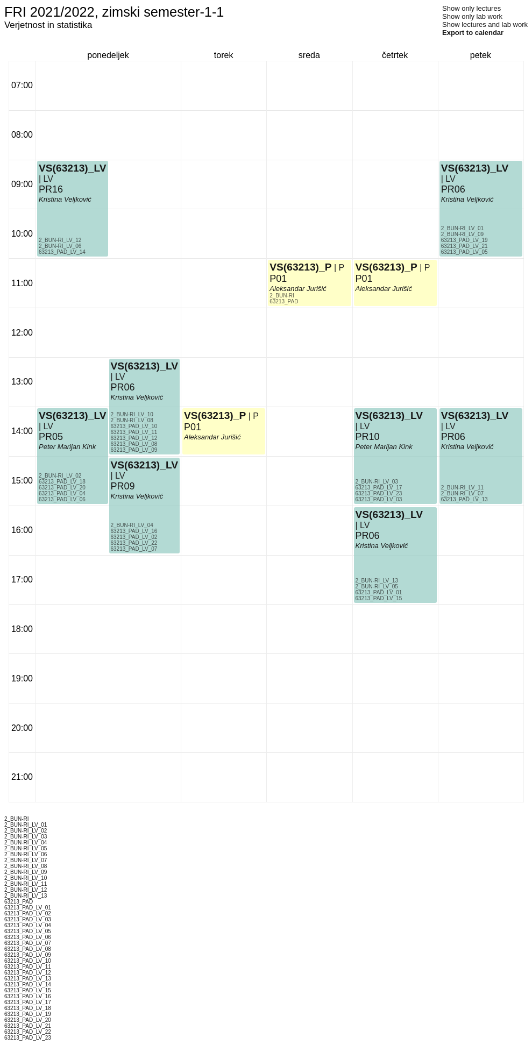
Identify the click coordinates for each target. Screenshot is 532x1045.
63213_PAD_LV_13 (464, 499)
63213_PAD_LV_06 (62, 499)
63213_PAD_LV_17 (379, 487)
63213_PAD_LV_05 (464, 252)
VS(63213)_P (215, 415)
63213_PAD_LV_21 (464, 246)
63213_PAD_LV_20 (62, 487)
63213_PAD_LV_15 (379, 598)
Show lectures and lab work (485, 24)
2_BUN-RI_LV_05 (377, 586)
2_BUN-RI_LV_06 (60, 246)
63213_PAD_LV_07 (134, 549)
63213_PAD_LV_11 (134, 432)
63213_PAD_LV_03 (379, 499)
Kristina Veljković (137, 496)
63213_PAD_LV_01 (379, 592)
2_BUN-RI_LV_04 (132, 525)
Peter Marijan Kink (67, 447)
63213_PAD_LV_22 (134, 543)
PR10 (368, 436)
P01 (192, 427)
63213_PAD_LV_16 (134, 531)
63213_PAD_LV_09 (134, 450)
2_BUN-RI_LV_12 (60, 240)
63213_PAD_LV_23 (379, 493)
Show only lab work (472, 16)
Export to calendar (472, 33)
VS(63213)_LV (73, 415)
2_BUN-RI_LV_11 (462, 487)
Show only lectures (471, 8)
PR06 (123, 387)
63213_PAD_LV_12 (134, 438)
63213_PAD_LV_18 (62, 482)
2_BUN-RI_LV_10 (132, 414)
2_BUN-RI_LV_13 (377, 581)
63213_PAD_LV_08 (134, 444)
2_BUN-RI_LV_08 (132, 420)
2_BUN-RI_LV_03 (377, 482)
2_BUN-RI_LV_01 (462, 228)
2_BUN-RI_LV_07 (462, 493)
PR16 (51, 189)
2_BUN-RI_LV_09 (462, 234)
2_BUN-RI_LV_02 (60, 476)
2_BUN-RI (281, 295)
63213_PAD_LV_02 (134, 537)
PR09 (123, 486)
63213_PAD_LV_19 (464, 240)
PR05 (51, 436)
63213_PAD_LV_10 (134, 426)
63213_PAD (283, 301)
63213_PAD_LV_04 (62, 493)
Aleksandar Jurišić (212, 437)
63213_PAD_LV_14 (62, 252)
